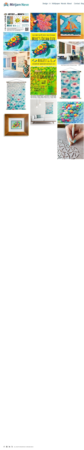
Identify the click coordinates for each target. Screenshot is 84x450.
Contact (77, 3)
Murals (63, 3)
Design (45, 3)
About (69, 3)
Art (50, 3)
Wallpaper (56, 3)
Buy (82, 3)
